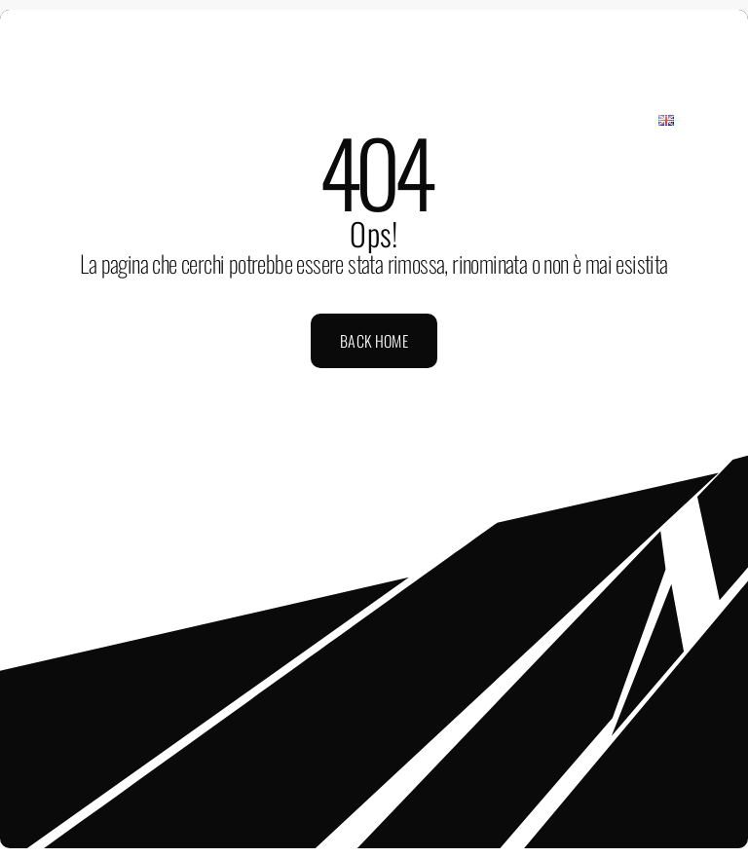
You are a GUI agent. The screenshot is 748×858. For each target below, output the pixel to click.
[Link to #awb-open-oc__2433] (712, 77)
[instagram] (341, 23)
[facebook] (307, 23)
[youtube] (374, 23)
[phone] (440, 23)
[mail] (407, 23)
